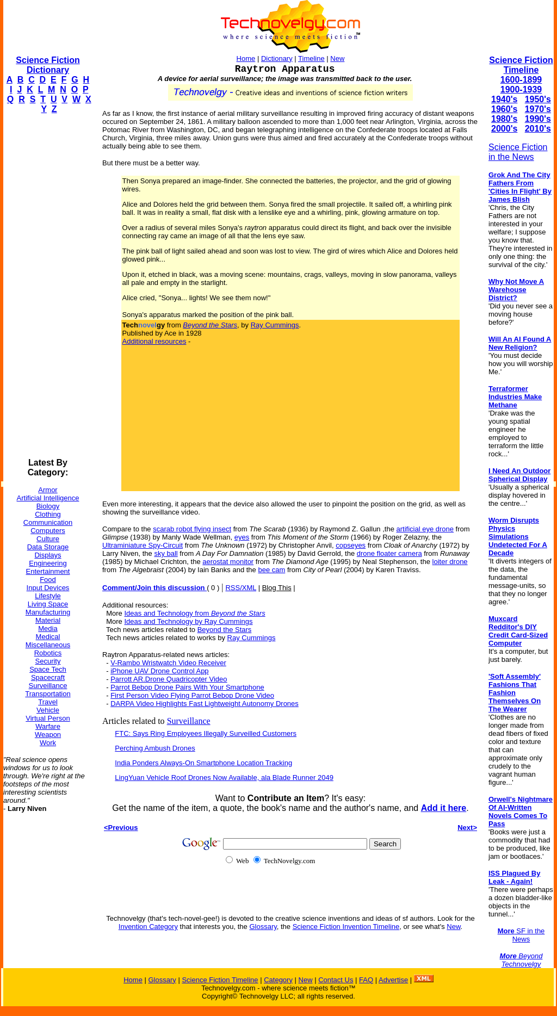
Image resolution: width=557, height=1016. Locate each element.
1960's (504, 109)
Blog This (277, 588)
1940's (504, 99)
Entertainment (48, 571)
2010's (538, 128)
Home (246, 58)
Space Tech (47, 669)
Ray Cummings (275, 325)
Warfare (47, 726)
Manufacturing (48, 612)
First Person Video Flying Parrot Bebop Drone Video (192, 695)
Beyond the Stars (224, 629)
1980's (504, 118)
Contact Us (335, 980)
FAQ (366, 980)
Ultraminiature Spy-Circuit (142, 545)
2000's (504, 128)
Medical (48, 637)
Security (48, 661)
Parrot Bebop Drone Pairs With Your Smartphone (187, 687)
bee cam (271, 570)
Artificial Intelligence (48, 498)
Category (278, 980)
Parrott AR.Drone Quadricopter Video (168, 679)
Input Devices (48, 588)
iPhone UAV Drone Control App (159, 671)
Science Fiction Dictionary (47, 65)
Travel (48, 702)
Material (47, 620)
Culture (47, 539)
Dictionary (277, 58)
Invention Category (148, 926)
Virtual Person (48, 718)
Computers (47, 530)
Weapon (48, 734)
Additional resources (154, 341)
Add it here (444, 808)
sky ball (165, 553)
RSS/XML (240, 588)
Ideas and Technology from (194, 613)
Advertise (393, 980)
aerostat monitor (227, 561)
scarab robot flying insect (192, 529)
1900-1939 (521, 89)
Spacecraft (48, 677)
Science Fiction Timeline (521, 65)
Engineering (47, 563)
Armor (47, 490)
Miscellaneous (48, 645)
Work (48, 743)
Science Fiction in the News (518, 152)
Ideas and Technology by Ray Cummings (188, 621)
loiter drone (450, 561)
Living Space (48, 604)
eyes (241, 537)
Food (48, 579)
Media (47, 628)
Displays (47, 555)
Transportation (47, 694)
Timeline (311, 58)
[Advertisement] (46, 286)
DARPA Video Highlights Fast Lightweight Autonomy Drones (204, 703)
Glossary (262, 926)
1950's (538, 99)
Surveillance (48, 686)
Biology (48, 506)
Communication (47, 522)
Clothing (48, 514)
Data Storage (48, 547)
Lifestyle (48, 596)
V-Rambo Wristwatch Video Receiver (168, 663)
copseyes (351, 545)
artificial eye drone (425, 529)
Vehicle (47, 710)
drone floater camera (389, 553)
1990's (538, 118)
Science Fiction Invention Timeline (346, 926)
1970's (538, 109)
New (337, 58)
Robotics (48, 653)
